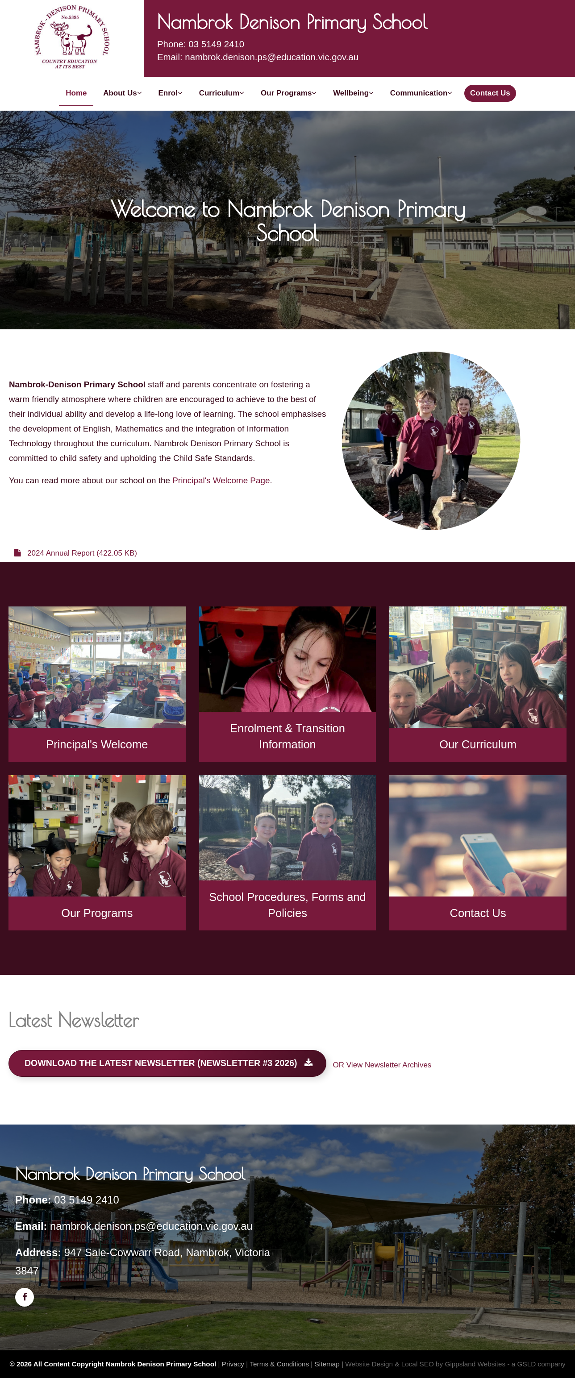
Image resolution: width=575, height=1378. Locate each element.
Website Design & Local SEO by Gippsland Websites (425, 1364)
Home (76, 93)
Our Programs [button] (289, 93)
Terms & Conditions (279, 1364)
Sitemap (327, 1364)
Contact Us (490, 93)
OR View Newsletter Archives (382, 1065)
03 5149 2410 (86, 1200)
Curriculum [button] (222, 93)
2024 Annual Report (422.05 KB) (75, 553)
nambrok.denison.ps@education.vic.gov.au (151, 1226)
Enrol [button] (170, 93)
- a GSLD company (537, 1364)
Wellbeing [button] (353, 93)
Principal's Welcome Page (221, 480)
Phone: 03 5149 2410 (200, 44)
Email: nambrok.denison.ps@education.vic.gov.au (257, 57)
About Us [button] (122, 93)
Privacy (233, 1364)
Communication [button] (421, 93)
